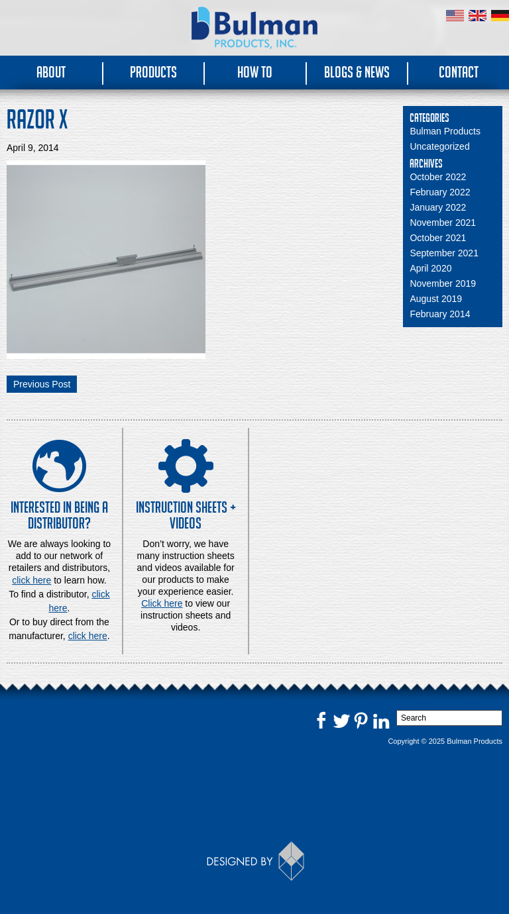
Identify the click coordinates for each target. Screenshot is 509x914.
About (51, 72)
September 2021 (444, 253)
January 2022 (438, 207)
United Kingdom (477, 15)
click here (87, 636)
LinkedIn (381, 720)
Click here (161, 603)
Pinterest (361, 720)
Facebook (321, 720)
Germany (500, 15)
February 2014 (440, 314)
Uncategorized (439, 146)
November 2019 (443, 283)
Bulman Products (445, 131)
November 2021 (443, 222)
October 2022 (438, 177)
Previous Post (41, 384)
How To (254, 72)
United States (455, 15)
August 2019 (436, 298)
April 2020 (430, 268)
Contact (459, 72)
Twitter (341, 720)
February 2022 (440, 192)
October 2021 (438, 237)
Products (153, 72)
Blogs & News (357, 72)
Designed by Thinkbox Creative (255, 861)
